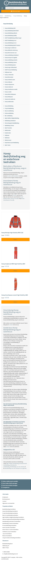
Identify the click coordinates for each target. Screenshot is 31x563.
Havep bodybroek (8, 87)
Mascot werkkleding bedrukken (10, 515)
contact (15, 195)
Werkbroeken (7, 130)
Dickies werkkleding (8, 113)
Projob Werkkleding (8, 108)
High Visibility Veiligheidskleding (11, 118)
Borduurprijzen (6, 499)
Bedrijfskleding (8, 16)
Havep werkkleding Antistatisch (11, 55)
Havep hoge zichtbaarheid (10, 67)
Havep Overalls (14, 198)
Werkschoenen (7, 140)
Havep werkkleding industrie (10, 60)
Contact (4, 501)
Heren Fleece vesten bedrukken (10, 529)
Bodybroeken (7, 133)
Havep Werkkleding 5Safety (10, 35)
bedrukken (16, 176)
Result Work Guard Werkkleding (11, 142)
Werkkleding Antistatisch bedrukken (11, 521)
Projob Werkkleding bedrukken (10, 513)
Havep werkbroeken (8, 101)
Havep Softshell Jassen (9, 79)
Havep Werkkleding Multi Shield (11, 30)
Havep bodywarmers (8, 84)
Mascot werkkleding (8, 111)
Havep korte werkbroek (9, 99)
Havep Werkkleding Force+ (10, 43)
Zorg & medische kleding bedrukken (11, 537)
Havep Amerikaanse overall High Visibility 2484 (14, 295)
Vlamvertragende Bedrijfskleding (11, 123)
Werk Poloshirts (7, 128)
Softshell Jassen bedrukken (9, 531)
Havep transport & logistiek (10, 57)
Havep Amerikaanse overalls (10, 89)
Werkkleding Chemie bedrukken (10, 523)
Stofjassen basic (7, 72)
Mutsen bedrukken (7, 535)
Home (1, 16)
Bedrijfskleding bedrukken (9, 509)
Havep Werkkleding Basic (9, 65)
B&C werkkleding (7, 115)
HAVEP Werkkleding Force (9, 40)
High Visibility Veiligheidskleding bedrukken (13, 517)
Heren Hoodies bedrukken (8, 527)
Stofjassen (6, 135)
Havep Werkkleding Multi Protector (11, 45)
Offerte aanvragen (15, 11)
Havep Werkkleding (17, 16)
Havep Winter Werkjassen (9, 94)
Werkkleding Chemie (8, 125)
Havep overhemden (8, 74)
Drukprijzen (5, 497)
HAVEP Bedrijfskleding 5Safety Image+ (12, 38)
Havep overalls (7, 92)
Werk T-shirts (6, 145)
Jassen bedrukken (7, 533)
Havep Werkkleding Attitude (10, 33)
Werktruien (6, 137)
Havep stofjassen (7, 82)
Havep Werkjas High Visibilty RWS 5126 (12, 232)
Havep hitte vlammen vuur (10, 52)
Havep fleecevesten (8, 77)
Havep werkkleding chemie (10, 62)
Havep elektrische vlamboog (10, 50)
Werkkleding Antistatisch (9, 120)
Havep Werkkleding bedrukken (10, 511)
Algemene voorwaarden (8, 503)
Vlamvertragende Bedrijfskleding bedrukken (13, 519)
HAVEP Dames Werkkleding (10, 70)
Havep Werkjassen (8, 96)
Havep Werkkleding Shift (9, 28)
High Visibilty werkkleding (12, 463)
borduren (9, 176)
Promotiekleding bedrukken (9, 525)
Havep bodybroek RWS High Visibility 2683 (13, 264)
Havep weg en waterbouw (9, 47)
